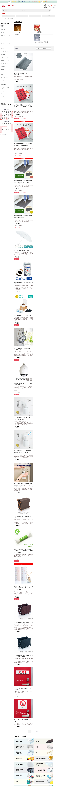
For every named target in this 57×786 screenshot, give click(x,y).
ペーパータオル (22, 15)
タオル (2, 40)
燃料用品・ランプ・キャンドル (5, 70)
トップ (4, 19)
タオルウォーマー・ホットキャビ (5, 36)
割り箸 (35, 15)
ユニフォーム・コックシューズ (5, 92)
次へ (37, 731)
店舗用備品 (10, 19)
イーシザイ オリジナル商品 (5, 88)
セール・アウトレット (5, 96)
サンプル (3, 99)
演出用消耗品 (4, 54)
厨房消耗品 (3, 48)
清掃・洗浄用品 (4, 77)
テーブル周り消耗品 (5, 51)
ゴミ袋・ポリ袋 (4, 80)
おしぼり (3, 32)
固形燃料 (48, 15)
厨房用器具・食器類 (5, 60)
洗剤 (2, 74)
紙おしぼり (3, 29)
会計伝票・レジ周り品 (5, 43)
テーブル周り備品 (4, 63)
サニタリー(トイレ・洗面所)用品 (5, 83)
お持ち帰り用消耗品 (5, 57)
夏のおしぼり (8, 15)
